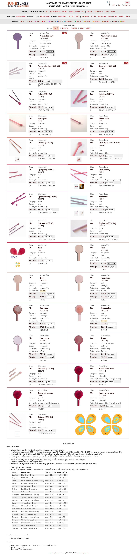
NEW (113, 11)
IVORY (30, 21)
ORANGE (97, 21)
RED (45, 21)
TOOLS (93, 16)
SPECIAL (89, 11)
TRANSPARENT (55, 11)
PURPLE (52, 21)
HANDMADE (98, 11)
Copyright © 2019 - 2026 (68, 553)
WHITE (22, 21)
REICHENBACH (44, 16)
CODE (81, 28)
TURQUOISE (68, 21)
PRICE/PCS (65, 28)
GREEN (79, 21)
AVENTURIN (62, 16)
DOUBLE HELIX (20, 16)
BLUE (59, 21)
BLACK (115, 21)
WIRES (121, 16)
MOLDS (70, 16)
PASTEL (64, 11)
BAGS (128, 16)
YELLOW (87, 21)
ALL (46, 11)
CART (127, 5)
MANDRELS (102, 16)
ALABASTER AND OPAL (76, 11)
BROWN (106, 21)
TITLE (55, 28)
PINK (38, 21)
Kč (119, 5)
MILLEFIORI (85, 16)
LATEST (88, 28)
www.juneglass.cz (54, 553)
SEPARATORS (112, 16)
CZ (113, 5)
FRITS (77, 16)
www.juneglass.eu (83, 553)
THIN (107, 11)
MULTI (123, 21)
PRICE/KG (74, 28)
